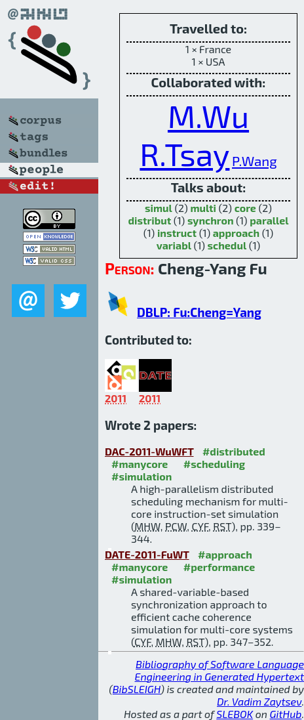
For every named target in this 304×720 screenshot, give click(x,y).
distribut (149, 220)
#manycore (139, 463)
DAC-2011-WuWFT (149, 451)
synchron (210, 220)
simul (158, 207)
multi (203, 207)
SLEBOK (234, 714)
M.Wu (208, 115)
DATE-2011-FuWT (147, 554)
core (245, 207)
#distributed (233, 451)
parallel (269, 220)
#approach (225, 554)
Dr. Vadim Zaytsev (259, 701)
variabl (174, 245)
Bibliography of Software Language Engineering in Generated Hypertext (219, 670)
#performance (219, 567)
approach (236, 232)
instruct (177, 232)
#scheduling (214, 463)
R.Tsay (184, 154)
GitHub (286, 714)
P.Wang (254, 160)
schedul (227, 245)
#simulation (141, 476)
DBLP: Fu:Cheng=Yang (199, 312)
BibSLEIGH (137, 689)
